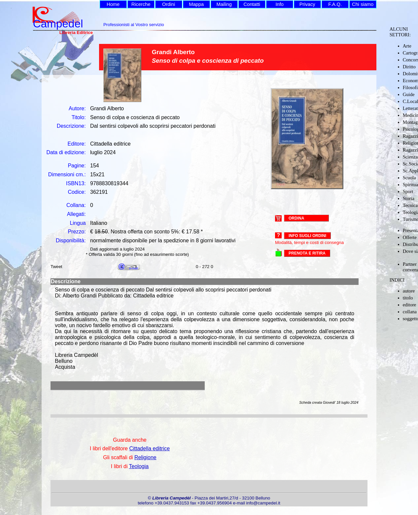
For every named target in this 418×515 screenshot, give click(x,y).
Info (279, 4)
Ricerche (141, 4)
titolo (408, 297)
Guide (409, 94)
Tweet (56, 266)
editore (409, 304)
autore (409, 290)
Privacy (307, 4)
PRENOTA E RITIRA (307, 253)
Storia (408, 198)
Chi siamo (362, 4)
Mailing (223, 4)
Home (113, 4)
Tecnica (410, 205)
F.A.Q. (335, 4)
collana (410, 311)
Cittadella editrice (149, 448)
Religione (145, 457)
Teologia (139, 466)
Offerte (410, 237)
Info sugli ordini (307, 235)
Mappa (196, 4)
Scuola (409, 177)
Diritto (409, 66)
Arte (407, 46)
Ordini (168, 4)
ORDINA (296, 218)
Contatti (251, 4)
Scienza (410, 156)
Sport (408, 191)
